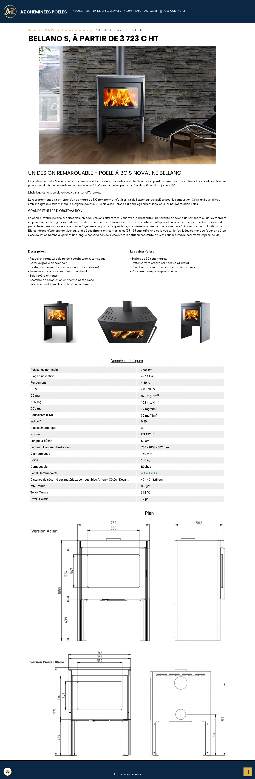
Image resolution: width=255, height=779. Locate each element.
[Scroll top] (247, 771)
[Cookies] (8, 772)
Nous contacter (173, 11)
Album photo (132, 11)
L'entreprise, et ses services (103, 11)
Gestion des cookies (127, 774)
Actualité (150, 11)
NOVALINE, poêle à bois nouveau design (67, 30)
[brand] (35, 11)
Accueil (78, 11)
